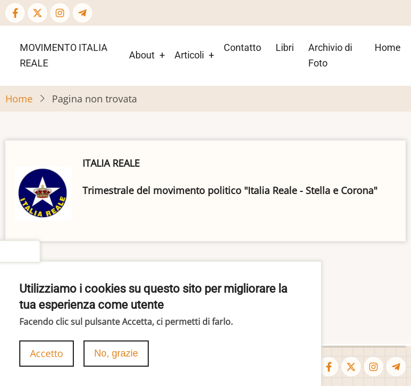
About (142, 55)
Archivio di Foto (330, 55)
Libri (285, 47)
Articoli (189, 55)
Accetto (46, 360)
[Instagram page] (60, 13)
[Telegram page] (82, 13)
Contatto (242, 47)
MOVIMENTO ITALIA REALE (64, 55)
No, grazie (116, 360)
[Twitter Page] (37, 13)
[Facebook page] (15, 13)
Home (388, 47)
